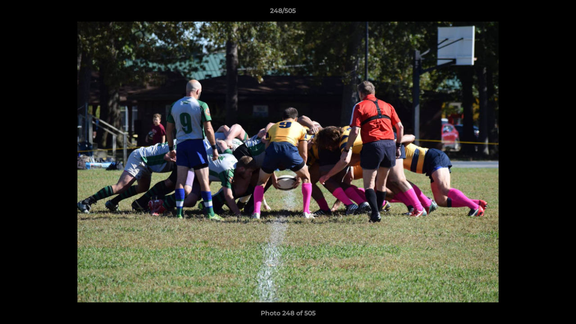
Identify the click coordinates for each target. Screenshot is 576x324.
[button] (538, 13)
